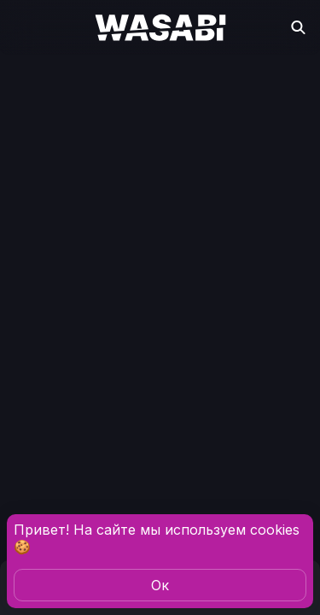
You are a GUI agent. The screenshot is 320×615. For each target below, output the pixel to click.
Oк (160, 585)
